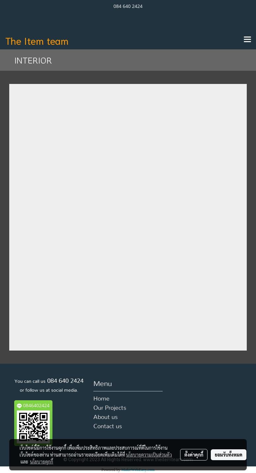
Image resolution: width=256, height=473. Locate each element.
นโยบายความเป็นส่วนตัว (149, 455)
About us (105, 417)
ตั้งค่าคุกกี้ (193, 455)
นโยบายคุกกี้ (41, 461)
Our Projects (109, 408)
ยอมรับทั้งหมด (228, 455)
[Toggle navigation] (247, 40)
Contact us (107, 427)
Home (101, 399)
